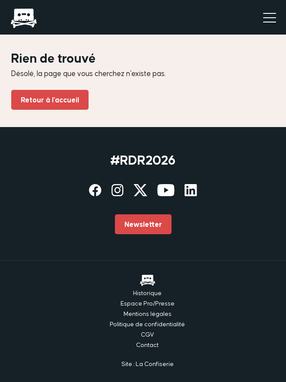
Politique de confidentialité (147, 324)
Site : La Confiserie (147, 363)
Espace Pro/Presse (148, 303)
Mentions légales (148, 313)
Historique (147, 293)
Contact (147, 344)
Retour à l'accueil (50, 100)
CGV (147, 334)
